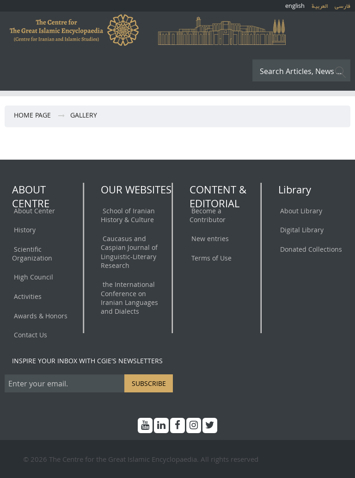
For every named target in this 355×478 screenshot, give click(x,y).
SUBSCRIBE (149, 383)
